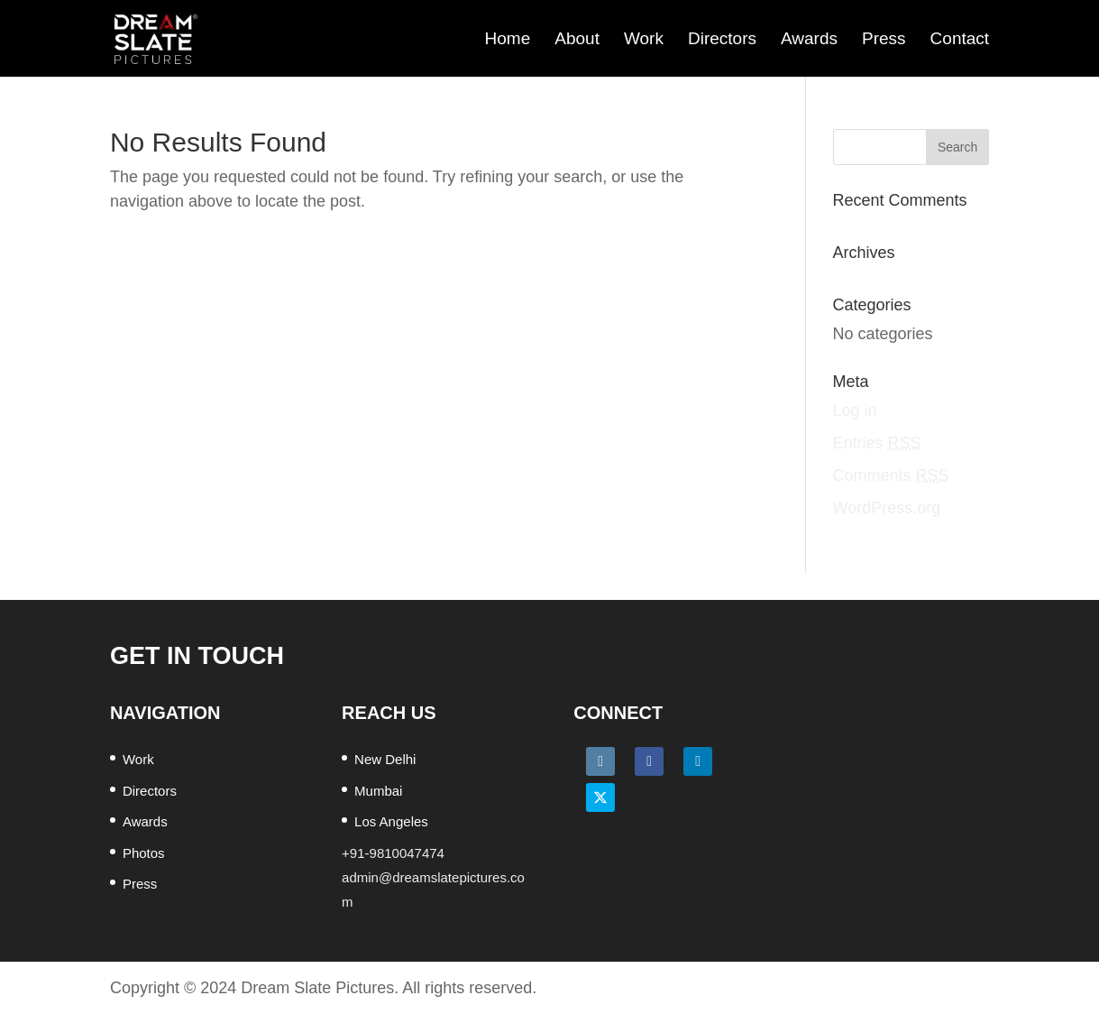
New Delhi (385, 759)
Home (508, 39)
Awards (809, 39)
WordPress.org (887, 508)
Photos (144, 853)
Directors (722, 39)
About (577, 39)
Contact (959, 39)
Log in (855, 410)
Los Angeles (391, 821)
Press (884, 39)
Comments (891, 475)
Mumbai (378, 790)
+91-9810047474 (393, 853)
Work (644, 39)
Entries (877, 443)
